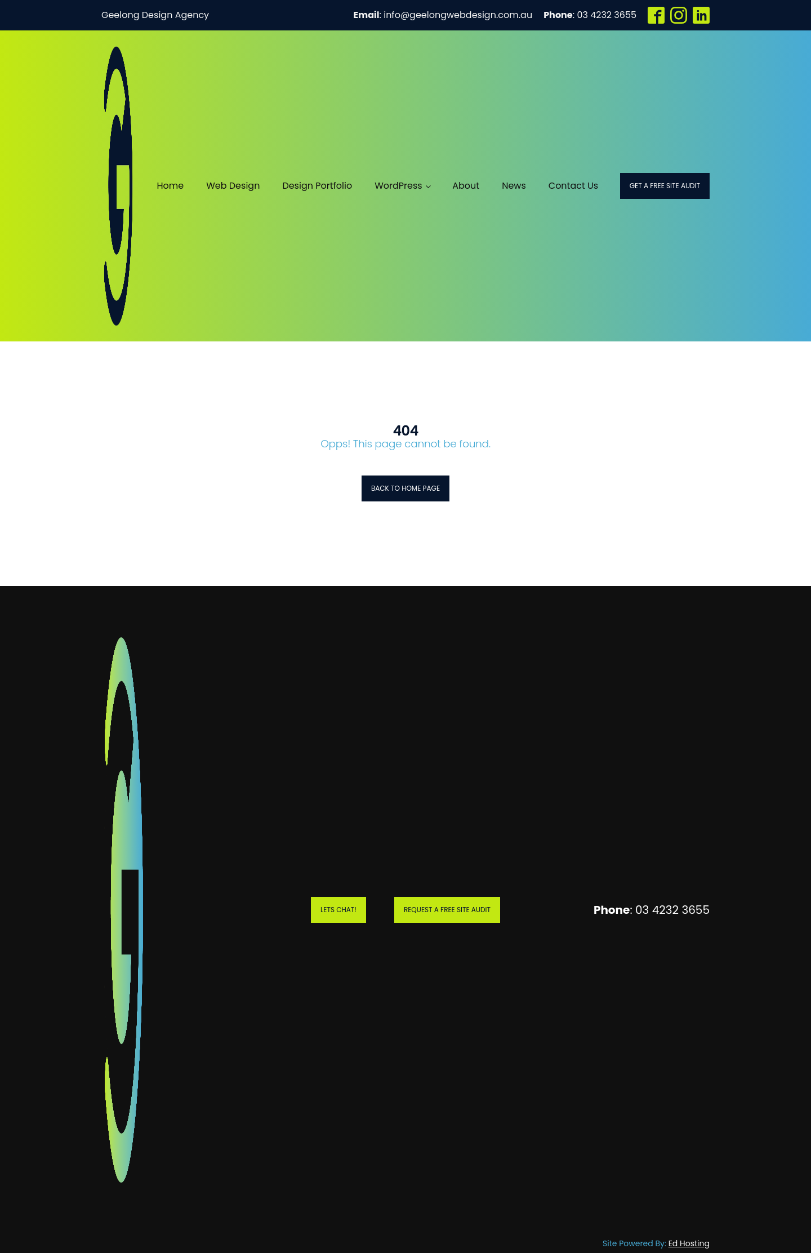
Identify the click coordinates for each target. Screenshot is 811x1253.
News (514, 185)
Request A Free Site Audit (447, 909)
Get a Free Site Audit (665, 185)
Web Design (233, 185)
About (465, 185)
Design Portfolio (317, 185)
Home (170, 185)
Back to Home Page (405, 488)
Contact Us (573, 185)
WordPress (398, 185)
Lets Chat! (338, 909)
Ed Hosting (689, 1243)
